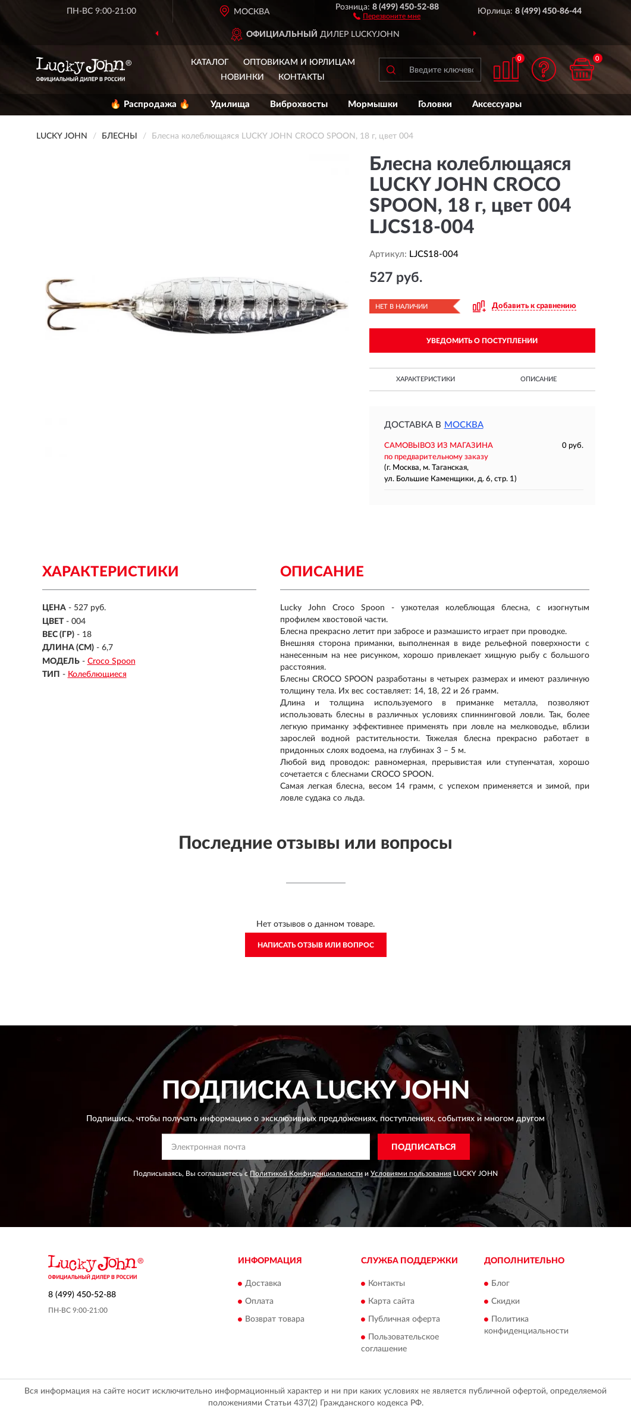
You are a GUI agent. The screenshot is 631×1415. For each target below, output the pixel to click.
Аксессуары (497, 104)
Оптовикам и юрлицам (299, 62)
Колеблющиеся (97, 674)
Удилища (230, 104)
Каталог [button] (210, 62)
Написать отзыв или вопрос (316, 945)
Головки (435, 104)
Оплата (259, 1301)
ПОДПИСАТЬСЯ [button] (423, 1147)
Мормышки (373, 104)
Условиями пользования (411, 1173)
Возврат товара (274, 1319)
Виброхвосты (299, 104)
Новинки (242, 77)
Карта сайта (391, 1301)
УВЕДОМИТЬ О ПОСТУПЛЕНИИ (482, 340)
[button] (386, 15)
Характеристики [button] (425, 379)
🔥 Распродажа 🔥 (150, 104)
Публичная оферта (404, 1319)
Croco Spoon (111, 661)
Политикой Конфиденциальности (306, 1173)
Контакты (301, 77)
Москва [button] (464, 425)
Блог (500, 1283)
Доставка (263, 1283)
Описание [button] (538, 379)
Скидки (505, 1301)
